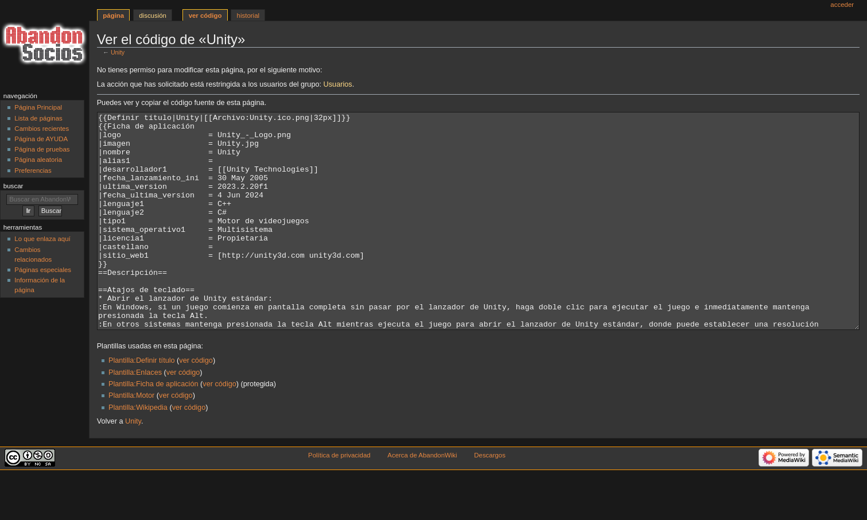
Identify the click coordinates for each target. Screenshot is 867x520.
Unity (118, 52)
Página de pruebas (41, 149)
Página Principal (38, 107)
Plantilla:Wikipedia (138, 451)
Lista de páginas (38, 118)
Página (113, 15)
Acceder (842, 4)
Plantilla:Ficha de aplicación (153, 427)
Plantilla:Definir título (141, 403)
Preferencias (32, 170)
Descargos (490, 498)
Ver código (205, 15)
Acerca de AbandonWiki (422, 498)
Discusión (152, 15)
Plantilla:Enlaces (135, 416)
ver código (196, 403)
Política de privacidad (339, 498)
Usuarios (338, 84)
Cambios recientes (41, 128)
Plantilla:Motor (131, 438)
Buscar (13, 186)
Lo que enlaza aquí (42, 238)
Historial (248, 15)
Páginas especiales (42, 269)
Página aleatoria (38, 159)
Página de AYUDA (41, 138)
